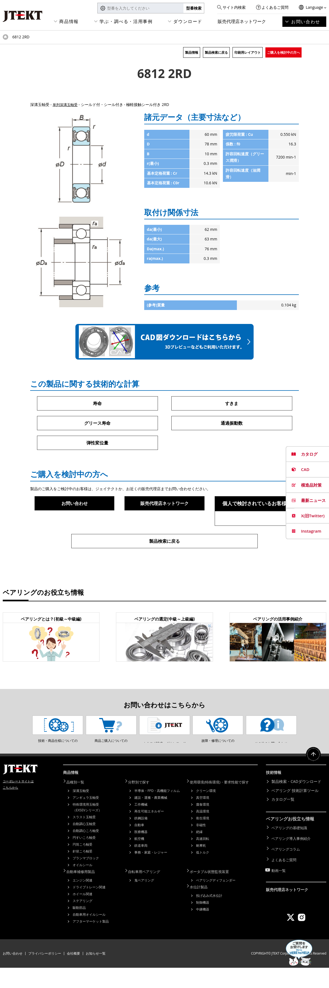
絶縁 (199, 853)
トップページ (5, 37)
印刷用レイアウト (247, 52)
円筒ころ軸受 (82, 865)
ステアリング (82, 921)
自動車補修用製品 (84, 892)
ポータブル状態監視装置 (213, 892)
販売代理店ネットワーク (242, 21)
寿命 (97, 403)
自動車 (139, 846)
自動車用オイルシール (89, 934)
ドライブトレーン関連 (89, 907)
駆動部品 (79, 928)
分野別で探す (141, 803)
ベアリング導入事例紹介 (292, 857)
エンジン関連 (82, 900)
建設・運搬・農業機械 (150, 818)
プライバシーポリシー (44, 973)
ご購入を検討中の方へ (283, 52)
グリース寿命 (97, 423)
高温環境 (202, 832)
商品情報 (68, 21)
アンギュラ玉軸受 (86, 818)
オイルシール (82, 886)
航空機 (139, 859)
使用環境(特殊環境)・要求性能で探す (224, 803)
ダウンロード (187, 21)
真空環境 (202, 818)
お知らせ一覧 (96, 973)
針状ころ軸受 (82, 872)
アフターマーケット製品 (91, 941)
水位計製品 (201, 906)
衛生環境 (202, 839)
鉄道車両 (141, 866)
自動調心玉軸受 (84, 845)
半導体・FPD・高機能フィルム (157, 811)
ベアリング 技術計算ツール (295, 812)
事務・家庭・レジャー (150, 873)
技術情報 (274, 795)
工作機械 (141, 825)
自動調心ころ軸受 (86, 851)
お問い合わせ (305, 22)
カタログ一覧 (282, 821)
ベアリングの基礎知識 (290, 848)
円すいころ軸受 (84, 858)
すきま (231, 403)
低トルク (202, 873)
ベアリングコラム (286, 866)
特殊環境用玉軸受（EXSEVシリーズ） (87, 828)
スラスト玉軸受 (84, 838)
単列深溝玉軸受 (66, 104)
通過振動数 (231, 423)
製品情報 (191, 52)
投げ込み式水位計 (209, 915)
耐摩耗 (201, 866)
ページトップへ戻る (312, 778)
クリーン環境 (206, 811)
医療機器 (141, 853)
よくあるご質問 (275, 7)
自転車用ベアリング (147, 892)
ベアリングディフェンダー (216, 900)
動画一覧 (279, 884)
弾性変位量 (97, 444)
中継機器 (202, 928)
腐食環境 (202, 825)
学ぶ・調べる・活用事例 (126, 21)
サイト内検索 (234, 7)
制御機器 (202, 922)
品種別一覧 (78, 803)
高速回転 (202, 859)
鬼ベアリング (144, 900)
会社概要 (73, 973)
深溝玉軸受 (81, 811)
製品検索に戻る (216, 52)
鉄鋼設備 (141, 839)
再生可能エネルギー (149, 832)
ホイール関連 (82, 914)
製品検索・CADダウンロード (296, 803)
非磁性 (201, 846)
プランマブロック (86, 879)
